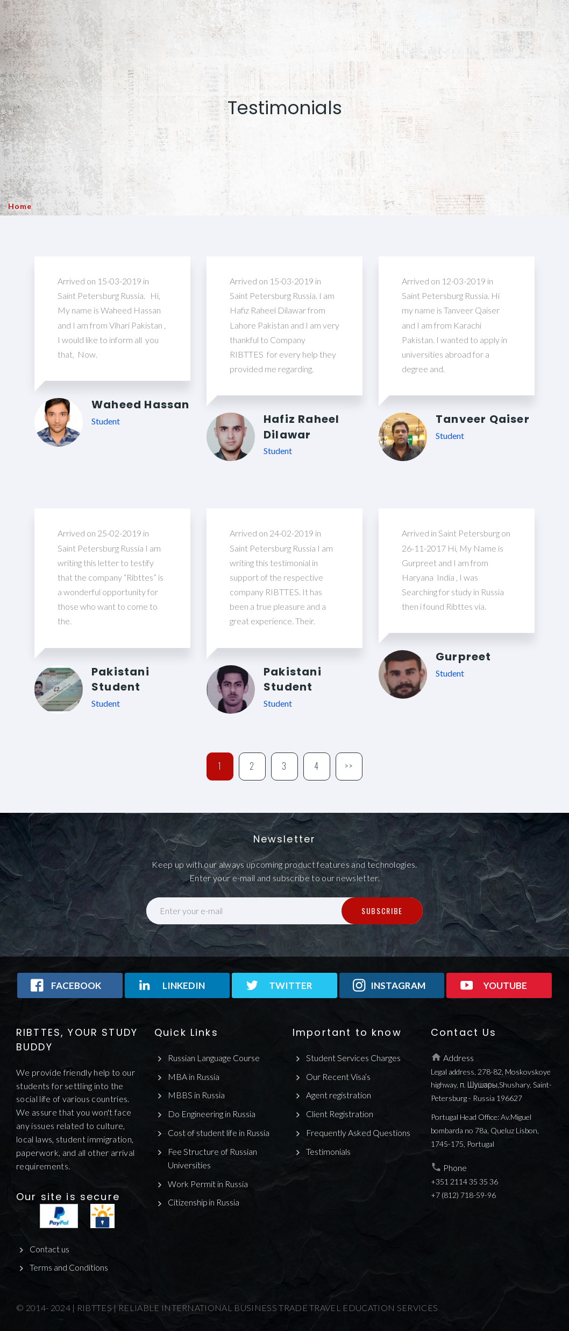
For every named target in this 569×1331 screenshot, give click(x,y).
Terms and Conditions (69, 1267)
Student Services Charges (353, 1058)
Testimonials (328, 1151)
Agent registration (338, 1095)
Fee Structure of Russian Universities (213, 1158)
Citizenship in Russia (204, 1202)
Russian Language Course (214, 1058)
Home (19, 206)
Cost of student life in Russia (218, 1132)
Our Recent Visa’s (338, 1076)
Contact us (49, 1249)
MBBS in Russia (196, 1095)
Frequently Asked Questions (358, 1132)
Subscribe (382, 910)
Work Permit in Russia (208, 1184)
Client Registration (339, 1114)
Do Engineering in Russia (211, 1114)
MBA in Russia (193, 1076)
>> (349, 765)
